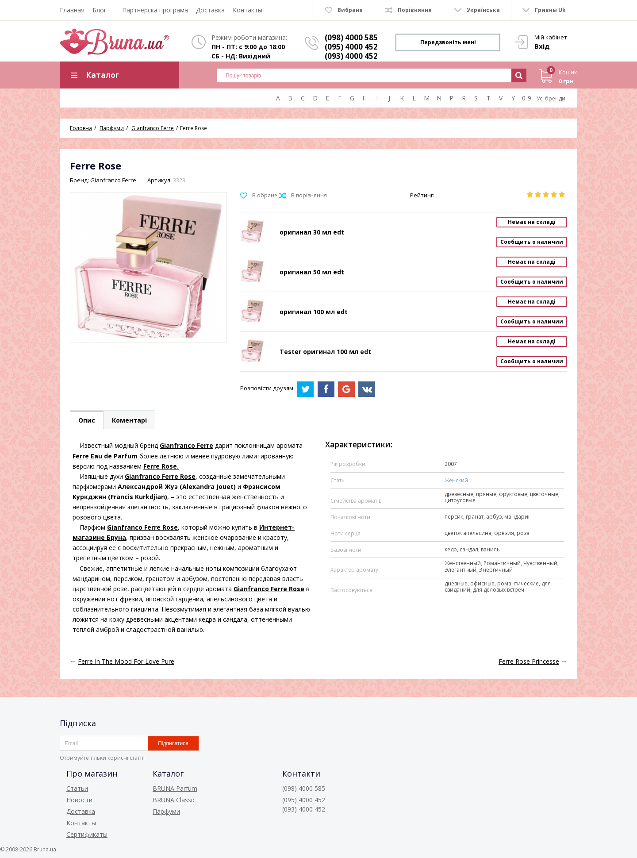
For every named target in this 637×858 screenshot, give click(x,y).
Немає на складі (532, 222)
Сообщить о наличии (531, 242)
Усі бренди (551, 98)
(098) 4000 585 (351, 37)
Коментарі (129, 420)
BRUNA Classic (174, 800)
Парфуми (166, 811)
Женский (456, 480)
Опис (86, 420)
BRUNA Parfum (175, 788)
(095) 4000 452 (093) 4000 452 (351, 51)
